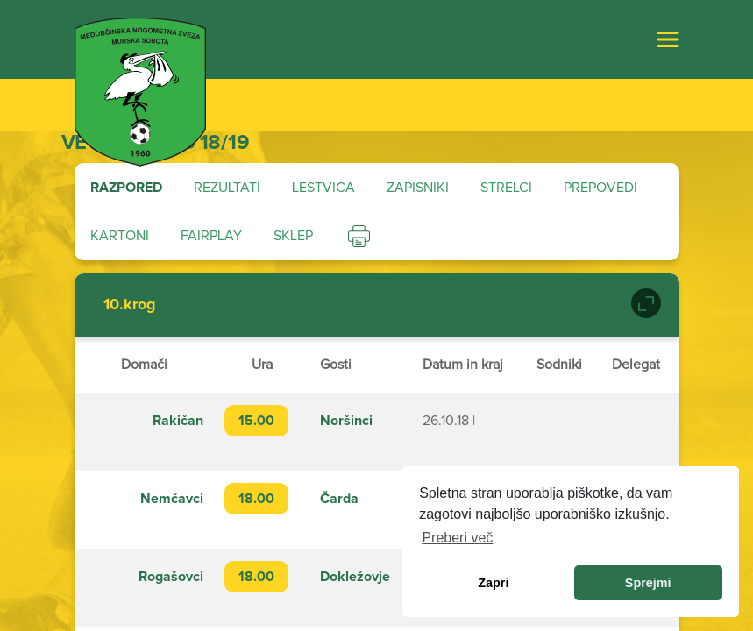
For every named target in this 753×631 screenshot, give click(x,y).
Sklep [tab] (293, 236)
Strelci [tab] (506, 188)
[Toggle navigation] (668, 39)
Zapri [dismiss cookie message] (493, 583)
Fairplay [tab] (211, 236)
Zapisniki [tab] (418, 188)
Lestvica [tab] (323, 188)
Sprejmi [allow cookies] (648, 583)
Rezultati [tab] (227, 188)
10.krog (129, 305)
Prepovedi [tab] (600, 188)
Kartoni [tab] (119, 236)
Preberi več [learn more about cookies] (457, 537)
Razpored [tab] (126, 188)
